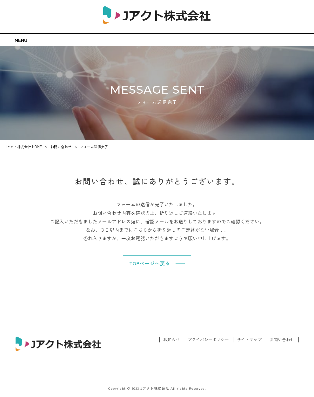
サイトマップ (249, 339)
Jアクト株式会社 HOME (23, 146)
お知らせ (171, 339)
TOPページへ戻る (149, 263)
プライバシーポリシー (208, 339)
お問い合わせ (282, 339)
